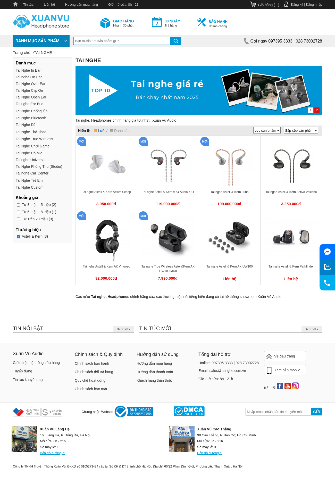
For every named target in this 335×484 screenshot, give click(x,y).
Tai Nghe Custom (29, 187)
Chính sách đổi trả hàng (94, 372)
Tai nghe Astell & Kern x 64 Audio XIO (168, 192)
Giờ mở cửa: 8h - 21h (124, 4)
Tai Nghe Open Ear (31, 97)
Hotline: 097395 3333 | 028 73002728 (228, 363)
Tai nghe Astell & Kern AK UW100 (229, 266)
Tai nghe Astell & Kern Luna (229, 192)
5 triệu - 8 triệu (36, 212)
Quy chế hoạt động (90, 380)
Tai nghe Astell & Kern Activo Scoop (106, 192)
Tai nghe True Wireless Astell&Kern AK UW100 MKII (168, 269)
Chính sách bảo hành (92, 363)
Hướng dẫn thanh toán (155, 372)
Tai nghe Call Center (32, 173)
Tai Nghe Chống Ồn (31, 111)
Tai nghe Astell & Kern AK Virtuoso (106, 266)
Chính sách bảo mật (91, 389)
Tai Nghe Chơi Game (32, 146)
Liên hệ (49, 4)
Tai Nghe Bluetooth (31, 118)
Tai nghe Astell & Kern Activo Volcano (291, 192)
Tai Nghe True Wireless (34, 139)
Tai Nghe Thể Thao (31, 132)
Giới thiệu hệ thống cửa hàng (36, 363)
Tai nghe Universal (30, 160)
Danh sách (120, 131)
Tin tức (28, 4)
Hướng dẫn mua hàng (81, 4)
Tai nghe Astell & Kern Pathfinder (291, 266)
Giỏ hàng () (268, 5)
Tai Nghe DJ (25, 125)
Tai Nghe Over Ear (30, 84)
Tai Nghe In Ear (28, 70)
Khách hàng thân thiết (154, 380)
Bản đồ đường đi (52, 453)
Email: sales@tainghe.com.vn (222, 371)
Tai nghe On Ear (29, 77)
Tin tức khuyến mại (28, 380)
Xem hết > (123, 329)
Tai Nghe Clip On (29, 90)
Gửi (316, 412)
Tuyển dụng (22, 371)
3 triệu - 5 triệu (36, 205)
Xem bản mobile (283, 370)
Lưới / (100, 131)
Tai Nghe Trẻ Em (29, 180)
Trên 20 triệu (35, 219)
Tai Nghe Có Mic (29, 153)
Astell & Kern (32, 237)
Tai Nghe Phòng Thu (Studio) (39, 166)
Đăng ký (297, 4)
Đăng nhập (314, 4)
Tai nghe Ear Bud (29, 104)
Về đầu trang (280, 357)
